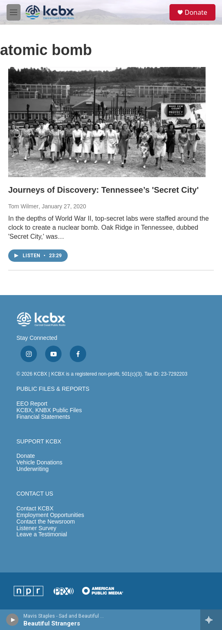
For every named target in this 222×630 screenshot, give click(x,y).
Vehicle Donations (39, 462)
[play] (12, 620)
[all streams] (211, 619)
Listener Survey (36, 528)
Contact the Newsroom (45, 522)
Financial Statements (43, 417)
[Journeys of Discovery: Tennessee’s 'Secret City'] (107, 122)
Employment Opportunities (50, 515)
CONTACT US (34, 494)
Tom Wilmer (23, 206)
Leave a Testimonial (41, 534)
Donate (196, 12)
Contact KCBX (34, 508)
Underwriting (32, 469)
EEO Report (31, 404)
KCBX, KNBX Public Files (49, 410)
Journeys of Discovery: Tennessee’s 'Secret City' (103, 189)
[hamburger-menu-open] (14, 12)
